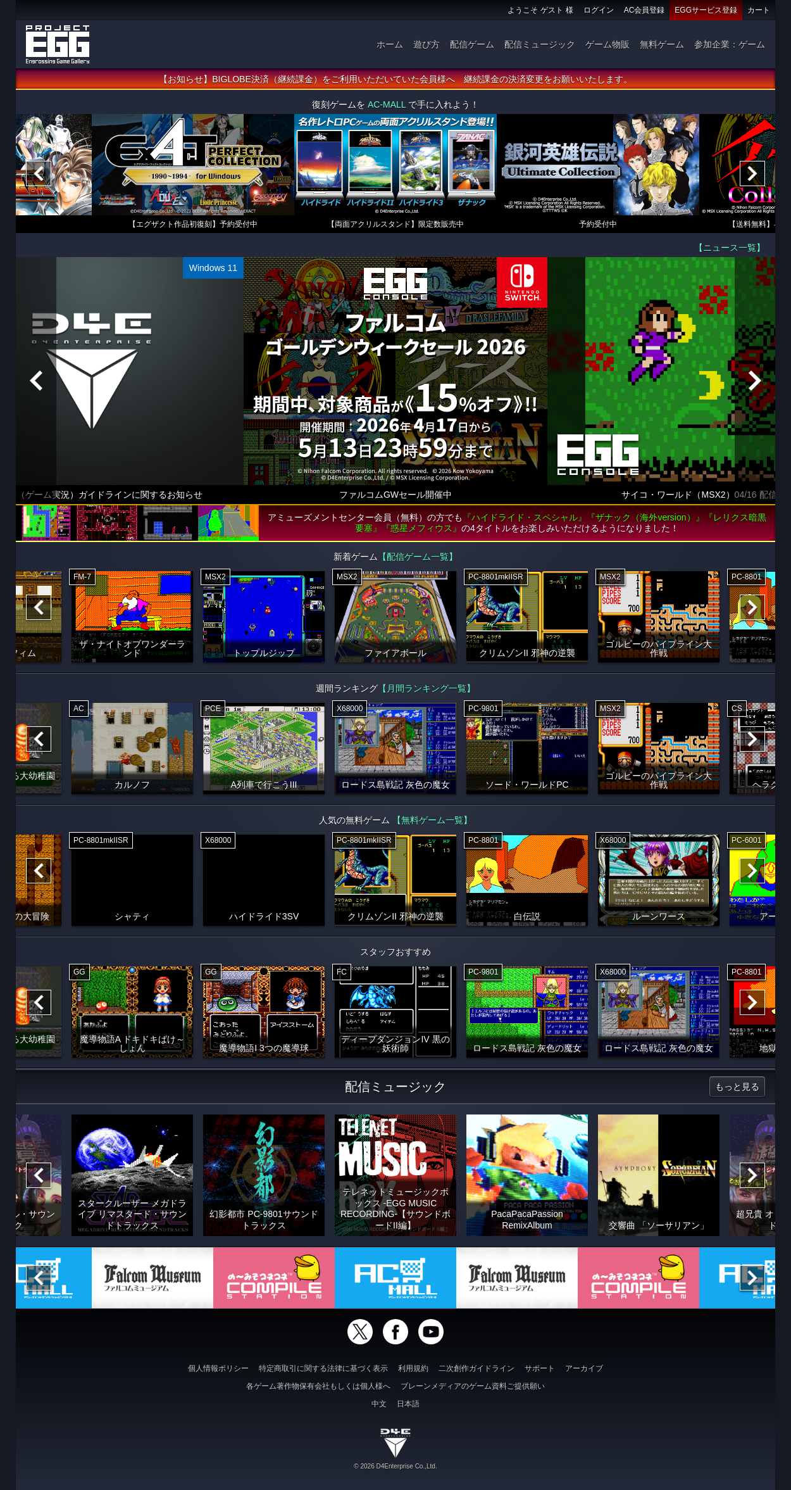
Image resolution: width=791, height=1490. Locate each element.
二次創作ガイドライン (476, 1368)
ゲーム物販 (607, 44)
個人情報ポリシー (218, 1368)
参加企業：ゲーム (729, 44)
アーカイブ (584, 1368)
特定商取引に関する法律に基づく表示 (323, 1368)
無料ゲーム (662, 44)
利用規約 (413, 1368)
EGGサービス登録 (706, 10)
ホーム (390, 44)
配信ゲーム (472, 44)
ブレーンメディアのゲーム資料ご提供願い (473, 1386)
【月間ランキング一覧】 (426, 688)
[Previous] (38, 173)
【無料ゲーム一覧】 (432, 820)
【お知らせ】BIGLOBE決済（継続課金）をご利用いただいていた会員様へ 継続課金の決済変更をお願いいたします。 (395, 79)
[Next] (752, 173)
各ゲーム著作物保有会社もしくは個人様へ (318, 1386)
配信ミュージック (539, 44)
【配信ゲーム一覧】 (418, 557)
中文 (379, 1404)
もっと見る (737, 1087)
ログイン (598, 10)
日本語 (408, 1404)
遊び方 (426, 44)
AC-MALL (387, 104)
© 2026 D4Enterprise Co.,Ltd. (395, 1466)
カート (758, 10)
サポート (540, 1368)
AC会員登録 (644, 10)
